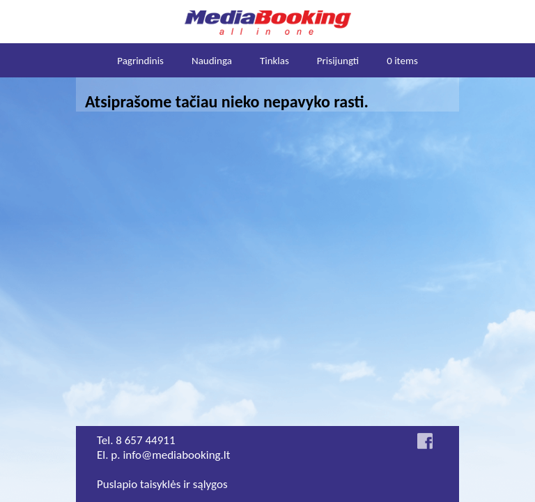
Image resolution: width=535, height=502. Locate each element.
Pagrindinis (140, 60)
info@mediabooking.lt (176, 455)
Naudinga (212, 60)
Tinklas (274, 60)
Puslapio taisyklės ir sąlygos (162, 484)
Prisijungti (338, 60)
